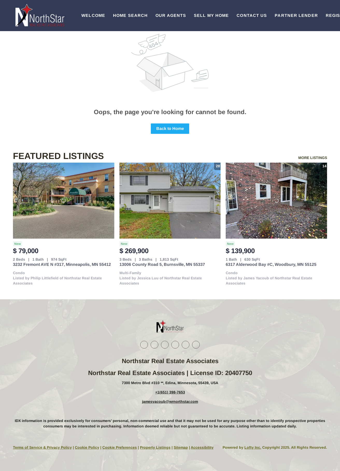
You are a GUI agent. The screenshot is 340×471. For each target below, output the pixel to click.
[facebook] (144, 345)
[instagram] (175, 345)
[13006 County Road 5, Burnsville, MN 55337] (170, 201)
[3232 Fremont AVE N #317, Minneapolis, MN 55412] (63, 201)
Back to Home (170, 128)
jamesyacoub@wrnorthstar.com (170, 401)
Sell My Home (211, 15)
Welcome (93, 15)
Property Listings (155, 447)
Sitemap (181, 447)
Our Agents (170, 15)
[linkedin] (154, 345)
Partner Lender (296, 15)
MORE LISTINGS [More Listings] (312, 158)
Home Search (130, 15)
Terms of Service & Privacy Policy (42, 447)
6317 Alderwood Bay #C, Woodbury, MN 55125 (271, 264)
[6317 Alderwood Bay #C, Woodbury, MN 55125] (276, 201)
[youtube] (185, 345)
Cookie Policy (87, 447)
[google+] (196, 345)
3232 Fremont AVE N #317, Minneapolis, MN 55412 (62, 264)
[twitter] (165, 345)
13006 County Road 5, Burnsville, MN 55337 (162, 264)
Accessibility (202, 447)
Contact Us (252, 15)
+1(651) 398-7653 (170, 392)
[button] (39, 15)
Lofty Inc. (252, 447)
